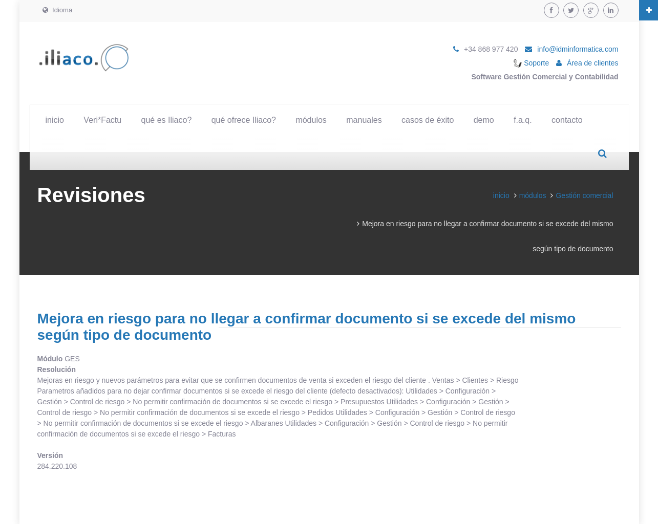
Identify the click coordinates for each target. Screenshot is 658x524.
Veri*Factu (102, 120)
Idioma (58, 10)
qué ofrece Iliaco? (243, 120)
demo (484, 120)
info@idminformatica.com (577, 49)
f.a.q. (523, 120)
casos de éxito (427, 120)
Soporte (531, 63)
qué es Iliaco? (166, 120)
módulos (310, 120)
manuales (363, 120)
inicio (55, 120)
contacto (566, 120)
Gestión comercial (584, 195)
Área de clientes (592, 63)
